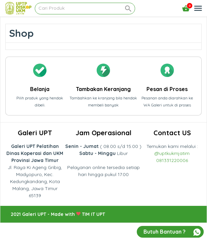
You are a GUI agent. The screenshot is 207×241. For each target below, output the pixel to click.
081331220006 (172, 160)
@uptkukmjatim (172, 153)
